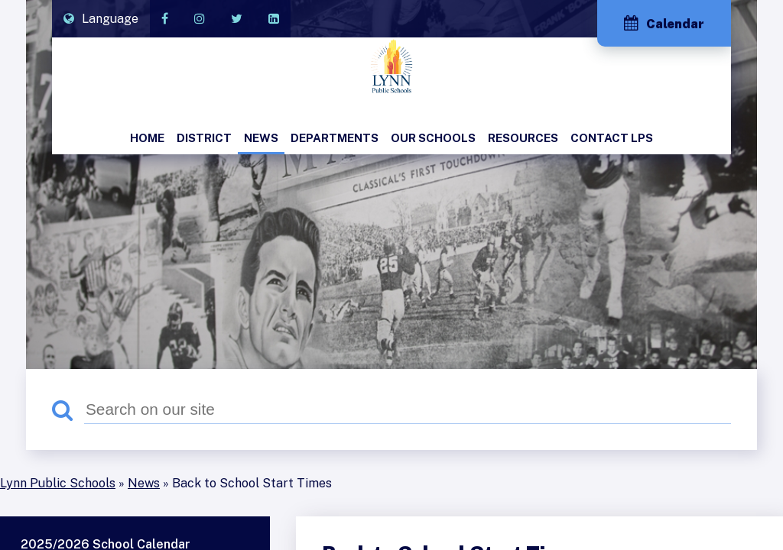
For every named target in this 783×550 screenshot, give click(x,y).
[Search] (407, 409)
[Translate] (101, 18)
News (144, 483)
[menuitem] (147, 139)
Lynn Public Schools (57, 483)
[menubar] (391, 139)
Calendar (664, 23)
